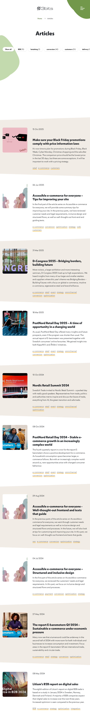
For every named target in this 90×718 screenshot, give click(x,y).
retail (35, 168)
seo (34, 541)
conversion (52, 50)
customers (70, 50)
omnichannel (71, 292)
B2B (21, 50)
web (79, 227)
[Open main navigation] (78, 9)
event (53, 292)
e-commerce (43, 168)
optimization (62, 227)
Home (40, 19)
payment (49, 594)
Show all (8, 50)
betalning (35, 50)
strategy (72, 227)
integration (76, 708)
